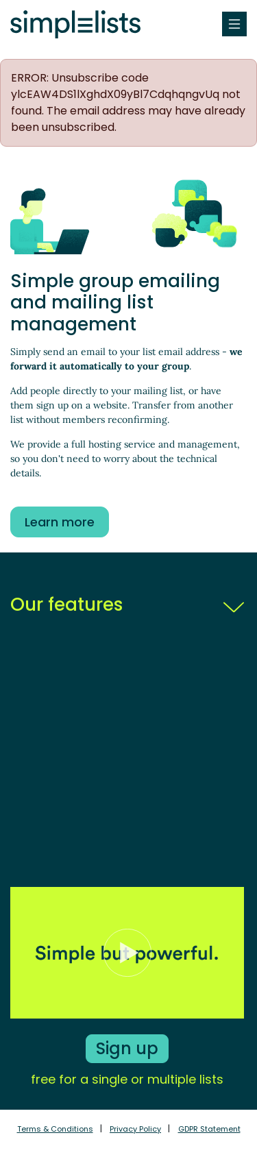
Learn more (60, 522)
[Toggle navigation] (234, 24)
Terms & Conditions (55, 1128)
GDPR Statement (209, 1128)
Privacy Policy (135, 1128)
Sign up (127, 1048)
